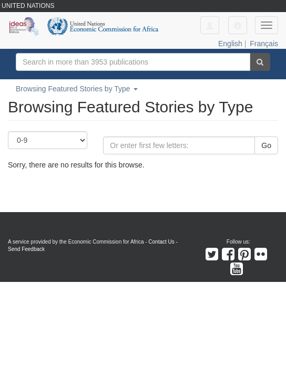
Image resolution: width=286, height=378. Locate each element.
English (230, 43)
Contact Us (161, 242)
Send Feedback (26, 249)
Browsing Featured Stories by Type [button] (77, 89)
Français (264, 43)
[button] (237, 25)
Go (266, 145)
